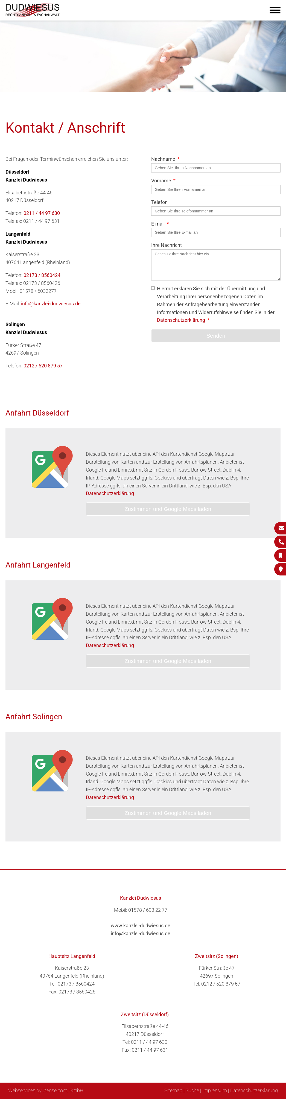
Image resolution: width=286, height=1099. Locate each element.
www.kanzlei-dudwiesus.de (140, 925)
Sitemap (173, 1090)
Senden (215, 336)
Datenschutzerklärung (181, 320)
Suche (192, 1090)
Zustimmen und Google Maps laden (168, 509)
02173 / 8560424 (42, 275)
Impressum (214, 1090)
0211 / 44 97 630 (42, 213)
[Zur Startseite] (32, 15)
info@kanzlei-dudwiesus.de (51, 303)
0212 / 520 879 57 (43, 366)
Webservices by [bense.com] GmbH (45, 1090)
